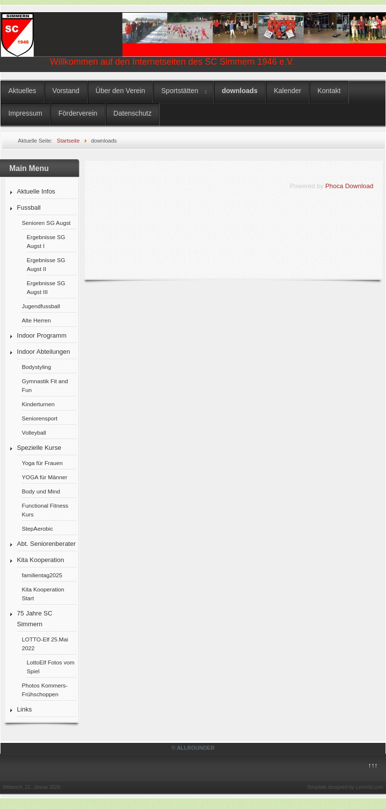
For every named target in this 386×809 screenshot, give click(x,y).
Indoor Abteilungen (43, 351)
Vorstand (65, 91)
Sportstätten (179, 91)
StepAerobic (37, 528)
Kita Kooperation (40, 560)
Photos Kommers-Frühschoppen (45, 689)
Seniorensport (40, 418)
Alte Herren (36, 320)
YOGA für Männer (45, 477)
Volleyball (34, 432)
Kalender (287, 91)
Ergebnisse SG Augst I (46, 241)
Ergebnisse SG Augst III (46, 287)
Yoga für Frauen (42, 463)
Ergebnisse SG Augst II (46, 264)
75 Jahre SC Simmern (34, 619)
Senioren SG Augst (46, 223)
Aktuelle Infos (36, 191)
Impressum (25, 113)
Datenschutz (133, 113)
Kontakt (328, 91)
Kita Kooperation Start (43, 593)
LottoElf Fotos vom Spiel (50, 666)
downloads (240, 91)
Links (24, 709)
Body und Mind (41, 491)
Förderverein (77, 113)
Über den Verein (120, 91)
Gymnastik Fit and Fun (45, 385)
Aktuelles (22, 91)
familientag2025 (42, 575)
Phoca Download (349, 186)
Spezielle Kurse (39, 447)
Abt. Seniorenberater (46, 543)
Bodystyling (36, 367)
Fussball (29, 207)
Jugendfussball (41, 306)
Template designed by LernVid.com (345, 787)
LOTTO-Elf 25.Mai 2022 (45, 643)
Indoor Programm (42, 335)
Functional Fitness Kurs (45, 509)
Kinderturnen (38, 404)
